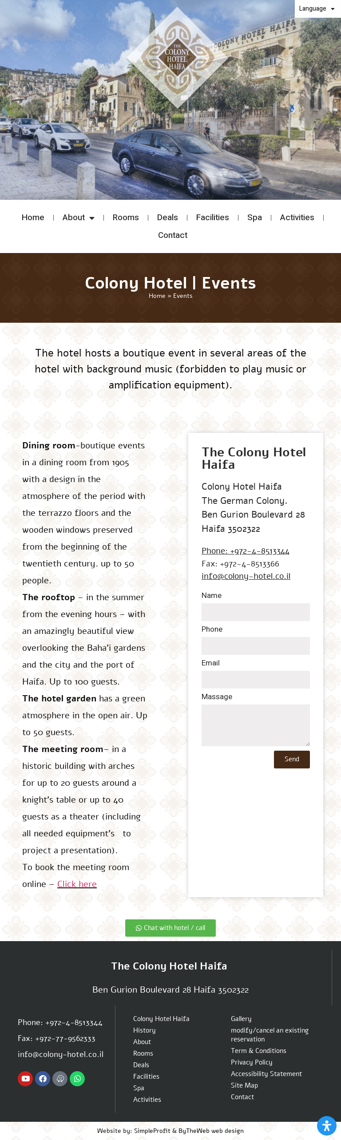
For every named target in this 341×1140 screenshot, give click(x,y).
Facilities (212, 217)
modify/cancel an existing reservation (270, 1035)
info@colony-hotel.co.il (246, 576)
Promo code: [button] (308, 156)
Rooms (126, 217)
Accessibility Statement (266, 1073)
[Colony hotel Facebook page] (42, 1078)
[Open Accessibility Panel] (327, 1126)
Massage (217, 697)
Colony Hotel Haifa (161, 1018)
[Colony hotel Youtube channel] (25, 1078)
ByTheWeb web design (211, 1131)
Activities (297, 217)
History (144, 1030)
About (79, 217)
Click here (77, 884)
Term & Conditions (258, 1050)
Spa (254, 217)
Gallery (241, 1018)
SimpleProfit (152, 1131)
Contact (172, 235)
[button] (40, 157)
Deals (167, 217)
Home (33, 217)
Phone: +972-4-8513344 (245, 551)
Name (212, 596)
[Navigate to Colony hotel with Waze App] (59, 1078)
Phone (212, 630)
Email (211, 664)
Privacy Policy (252, 1062)
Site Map (244, 1085)
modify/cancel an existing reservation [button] (311, 170)
